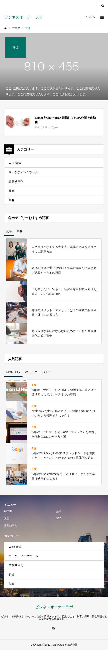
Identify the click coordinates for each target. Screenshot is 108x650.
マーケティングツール (23, 172)
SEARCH (102, 5)
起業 (12, 190)
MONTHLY (13, 372)
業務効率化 (16, 181)
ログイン (90, 17)
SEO (58, 518)
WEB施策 (15, 163)
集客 (12, 200)
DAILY (45, 372)
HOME (8, 511)
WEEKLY (31, 372)
